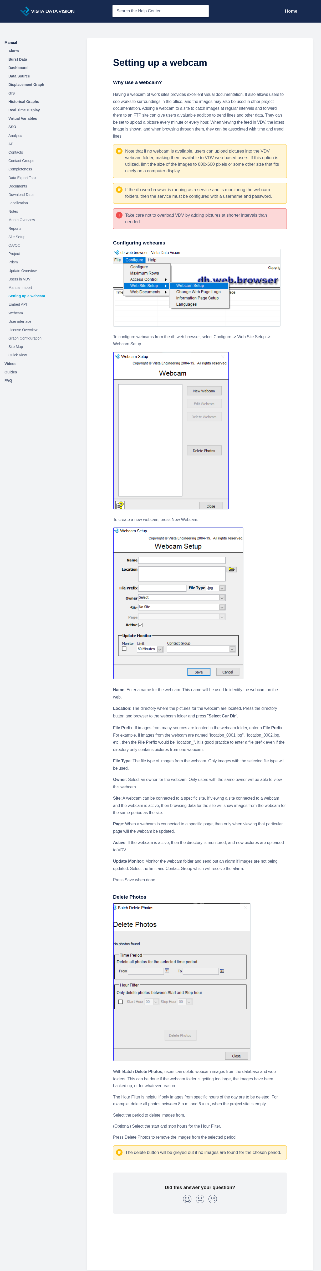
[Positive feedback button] (187, 1200)
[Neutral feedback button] (200, 1200)
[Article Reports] (41, 228)
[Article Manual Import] (41, 287)
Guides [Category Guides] (10, 372)
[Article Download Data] (41, 194)
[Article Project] (41, 254)
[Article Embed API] (41, 304)
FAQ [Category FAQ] (8, 380)
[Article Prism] (41, 262)
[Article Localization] (41, 203)
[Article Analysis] (41, 135)
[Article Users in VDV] (41, 279)
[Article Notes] (41, 211)
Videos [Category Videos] (10, 364)
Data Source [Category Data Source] (19, 76)
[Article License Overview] (41, 330)
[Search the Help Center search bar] (160, 11)
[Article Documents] (41, 186)
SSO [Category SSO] (12, 127)
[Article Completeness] (41, 169)
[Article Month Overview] (41, 220)
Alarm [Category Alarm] (13, 51)
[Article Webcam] (41, 313)
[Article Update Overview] (41, 271)
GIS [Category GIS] (11, 93)
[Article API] (41, 144)
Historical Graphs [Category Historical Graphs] (23, 102)
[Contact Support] (301, 11)
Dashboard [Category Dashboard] (18, 68)
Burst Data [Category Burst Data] (17, 59)
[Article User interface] (41, 321)
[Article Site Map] (41, 347)
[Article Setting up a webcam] (41, 296)
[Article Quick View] (41, 355)
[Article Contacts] (41, 152)
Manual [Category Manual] (10, 42)
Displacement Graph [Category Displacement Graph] (26, 84)
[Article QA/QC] (41, 245)
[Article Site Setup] (41, 237)
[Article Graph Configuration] (41, 338)
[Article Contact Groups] (41, 161)
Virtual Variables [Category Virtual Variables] (22, 118)
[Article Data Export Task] (41, 178)
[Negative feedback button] (212, 1200)
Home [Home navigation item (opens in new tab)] (291, 11)
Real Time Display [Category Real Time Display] (24, 110)
